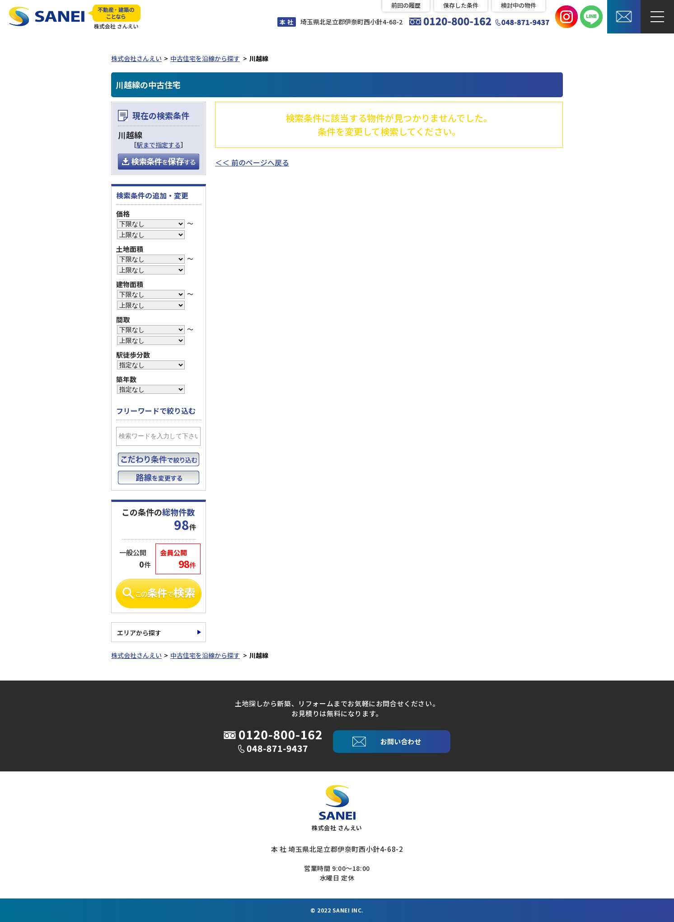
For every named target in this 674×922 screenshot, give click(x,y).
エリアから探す (139, 632)
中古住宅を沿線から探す (205, 58)
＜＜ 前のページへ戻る (252, 162)
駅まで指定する (158, 144)
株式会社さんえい (136, 58)
